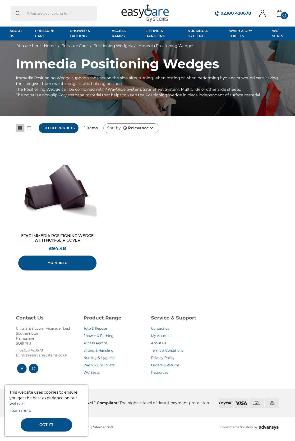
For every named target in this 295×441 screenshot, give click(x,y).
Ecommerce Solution (236, 427)
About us (158, 343)
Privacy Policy (163, 358)
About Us (15, 33)
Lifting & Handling (155, 33)
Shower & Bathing (80, 33)
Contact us (160, 328)
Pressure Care (44, 33)
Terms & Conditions (167, 350)
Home (50, 46)
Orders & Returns (165, 365)
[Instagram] (33, 368)
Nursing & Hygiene (198, 33)
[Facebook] (22, 368)
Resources (159, 372)
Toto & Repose (95, 328)
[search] (18, 13)
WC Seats (277, 33)
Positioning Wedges (112, 46)
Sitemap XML (103, 427)
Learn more (20, 410)
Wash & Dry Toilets (240, 33)
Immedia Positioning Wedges (166, 46)
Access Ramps (119, 33)
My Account (161, 336)
